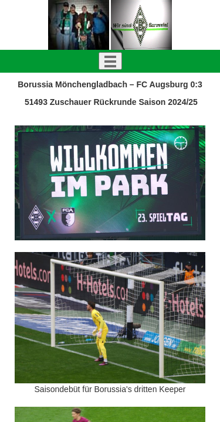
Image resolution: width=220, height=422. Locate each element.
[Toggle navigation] (110, 61)
